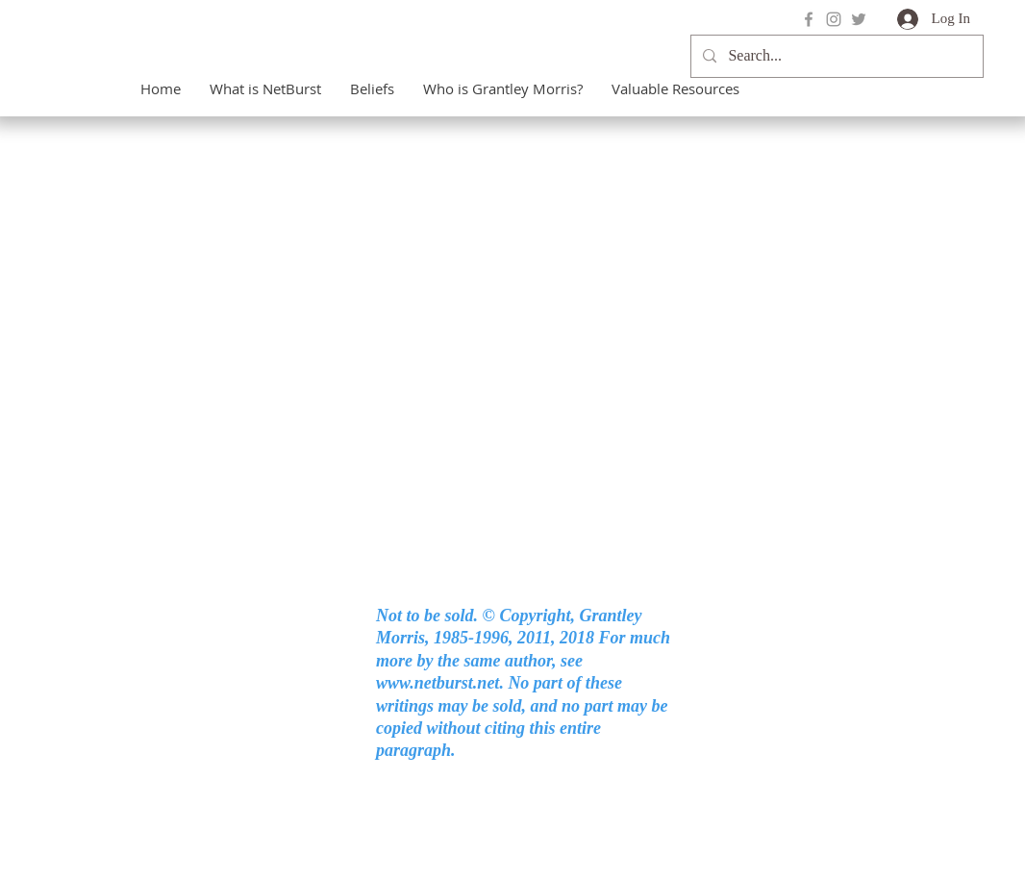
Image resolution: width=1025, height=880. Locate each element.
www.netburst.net (437, 682)
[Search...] (835, 56)
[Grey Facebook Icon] (808, 19)
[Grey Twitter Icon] (858, 19)
